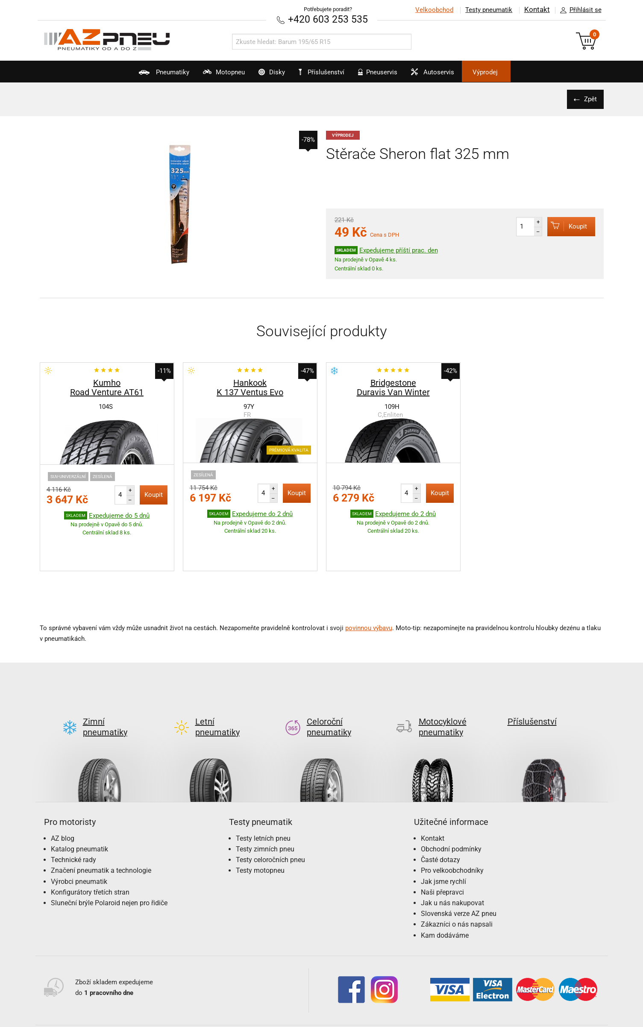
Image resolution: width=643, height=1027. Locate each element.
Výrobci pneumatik (79, 841)
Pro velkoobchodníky (452, 830)
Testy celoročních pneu (270, 819)
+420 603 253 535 (328, 19)
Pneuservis (387, 75)
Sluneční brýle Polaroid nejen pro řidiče (109, 862)
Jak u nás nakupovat (452, 862)
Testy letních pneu (263, 798)
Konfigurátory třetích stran (90, 852)
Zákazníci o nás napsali (457, 884)
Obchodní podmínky (451, 808)
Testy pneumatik (488, 10)
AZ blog (62, 798)
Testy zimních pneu (265, 808)
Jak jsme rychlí (443, 841)
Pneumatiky (133, 75)
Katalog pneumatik (79, 808)
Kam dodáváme (445, 895)
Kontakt (537, 10)
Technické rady (73, 819)
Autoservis (452, 75)
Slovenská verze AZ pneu (458, 873)
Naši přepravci (442, 852)
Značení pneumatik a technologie (101, 830)
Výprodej (514, 72)
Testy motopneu (260, 830)
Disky (261, 75)
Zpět (588, 99)
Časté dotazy (440, 819)
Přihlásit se (578, 10)
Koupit (564, 226)
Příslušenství (326, 72)
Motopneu (203, 75)
